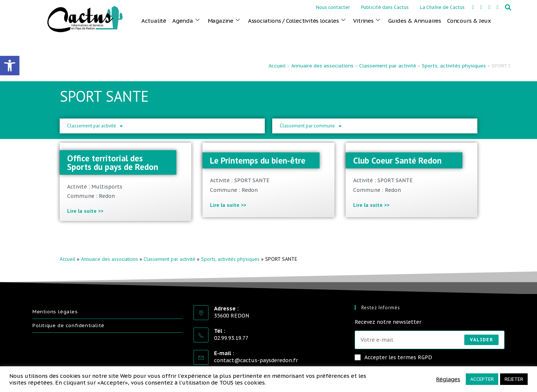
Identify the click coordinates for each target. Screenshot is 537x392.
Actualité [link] (153, 20)
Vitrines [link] (366, 20)
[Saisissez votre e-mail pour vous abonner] (430, 340)
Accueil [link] (277, 66)
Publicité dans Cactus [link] (385, 7)
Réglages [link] (448, 379)
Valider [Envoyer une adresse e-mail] (481, 339)
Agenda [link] (186, 20)
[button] (508, 7)
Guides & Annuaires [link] (414, 20)
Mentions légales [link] (55, 312)
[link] (9, 65)
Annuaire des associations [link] (322, 66)
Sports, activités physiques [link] (454, 66)
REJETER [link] (514, 379)
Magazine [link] (224, 20)
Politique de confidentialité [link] (68, 325)
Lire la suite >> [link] (85, 211)
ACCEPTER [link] (482, 379)
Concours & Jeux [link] (469, 20)
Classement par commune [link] (311, 126)
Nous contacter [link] (333, 7)
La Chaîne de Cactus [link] (442, 7)
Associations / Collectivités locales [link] (296, 20)
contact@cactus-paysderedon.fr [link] (256, 360)
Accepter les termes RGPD (393, 357)
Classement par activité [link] (387, 66)
